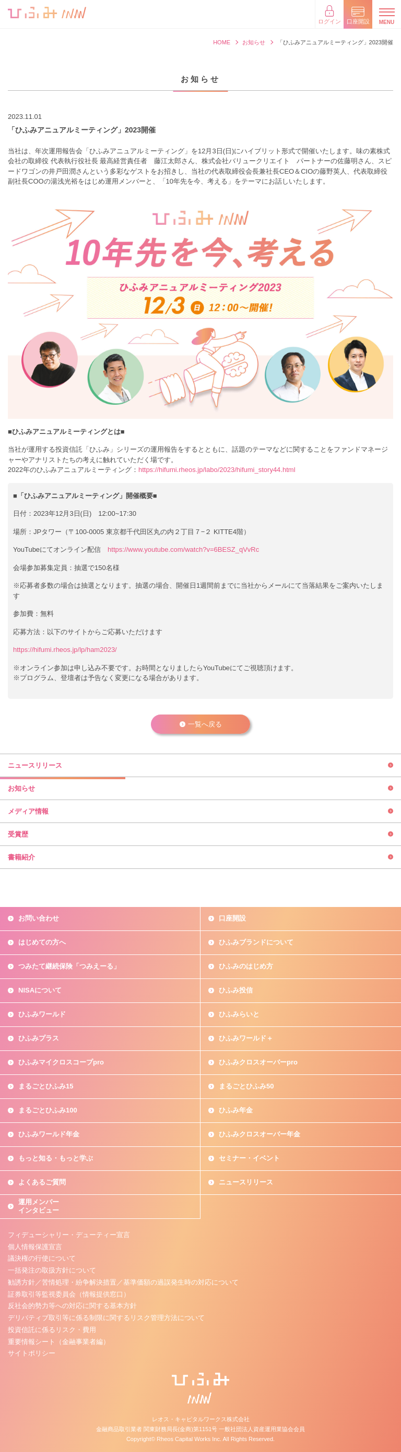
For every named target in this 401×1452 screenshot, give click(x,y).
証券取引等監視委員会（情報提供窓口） (69, 1294)
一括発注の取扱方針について (52, 1270)
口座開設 (232, 918)
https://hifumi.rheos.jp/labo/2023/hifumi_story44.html (217, 470)
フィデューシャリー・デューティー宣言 (69, 1235)
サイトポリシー (31, 1353)
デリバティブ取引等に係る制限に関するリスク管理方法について (106, 1318)
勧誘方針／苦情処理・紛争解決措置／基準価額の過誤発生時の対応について (123, 1282)
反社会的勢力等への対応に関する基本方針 (72, 1306)
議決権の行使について (42, 1258)
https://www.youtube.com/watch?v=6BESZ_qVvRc (183, 549)
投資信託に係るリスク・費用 (52, 1330)
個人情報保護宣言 (35, 1247)
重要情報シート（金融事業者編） (59, 1342)
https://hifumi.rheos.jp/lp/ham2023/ (65, 650)
